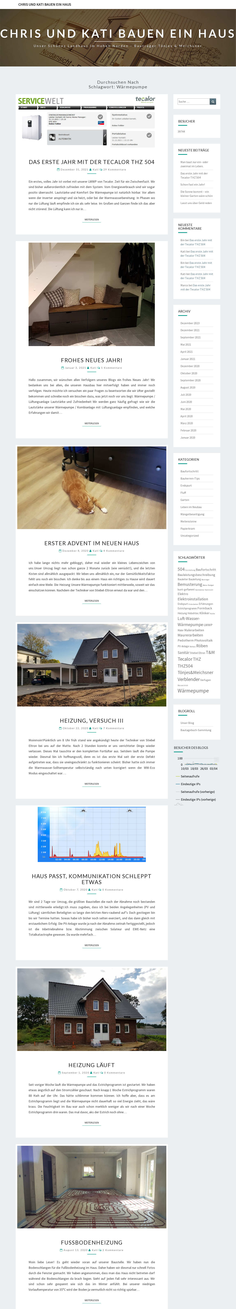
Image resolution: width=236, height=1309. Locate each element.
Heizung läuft (91, 1065)
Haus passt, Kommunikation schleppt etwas (92, 879)
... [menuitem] (217, 759)
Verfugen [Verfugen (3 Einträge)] (205, 680)
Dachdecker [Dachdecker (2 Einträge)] (199, 590)
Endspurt (186, 485)
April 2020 (187, 416)
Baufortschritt (190, 471)
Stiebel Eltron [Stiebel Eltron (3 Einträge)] (197, 653)
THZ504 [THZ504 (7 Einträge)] (185, 666)
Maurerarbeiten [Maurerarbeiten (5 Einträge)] (190, 635)
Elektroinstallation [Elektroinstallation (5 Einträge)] (193, 599)
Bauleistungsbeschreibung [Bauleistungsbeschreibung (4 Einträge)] (196, 575)
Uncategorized (190, 535)
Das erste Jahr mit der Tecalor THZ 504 (92, 162)
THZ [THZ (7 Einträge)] (197, 659)
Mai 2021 (186, 344)
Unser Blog (187, 723)
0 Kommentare (112, 889)
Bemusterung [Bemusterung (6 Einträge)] (190, 584)
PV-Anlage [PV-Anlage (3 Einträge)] (183, 646)
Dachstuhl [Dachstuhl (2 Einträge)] (209, 590)
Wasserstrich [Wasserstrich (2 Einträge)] (183, 685)
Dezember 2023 (190, 323)
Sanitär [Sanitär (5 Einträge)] (183, 652)
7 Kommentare (113, 728)
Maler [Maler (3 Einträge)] (181, 630)
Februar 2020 (188, 430)
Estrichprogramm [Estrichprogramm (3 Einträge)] (187, 608)
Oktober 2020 (189, 373)
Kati (96, 169)
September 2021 (191, 337)
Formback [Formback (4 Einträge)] (204, 608)
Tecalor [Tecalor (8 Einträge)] (185, 659)
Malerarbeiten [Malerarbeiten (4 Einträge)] (194, 630)
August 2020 (188, 387)
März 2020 (187, 423)
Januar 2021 (188, 359)
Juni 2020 (186, 402)
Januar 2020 (188, 437)
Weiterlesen (93, 219)
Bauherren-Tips (190, 478)
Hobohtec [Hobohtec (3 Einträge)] (193, 613)
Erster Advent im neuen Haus (91, 543)
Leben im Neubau (191, 507)
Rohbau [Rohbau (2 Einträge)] (193, 646)
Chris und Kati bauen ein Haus (44, 4)
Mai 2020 (186, 409)
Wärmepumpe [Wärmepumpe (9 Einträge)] (193, 690)
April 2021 (187, 351)
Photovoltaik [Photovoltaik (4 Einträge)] (203, 640)
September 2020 (191, 380)
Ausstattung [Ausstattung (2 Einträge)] (190, 570)
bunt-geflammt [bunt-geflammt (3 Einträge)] (186, 589)
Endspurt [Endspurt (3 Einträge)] (183, 604)
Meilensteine (188, 521)
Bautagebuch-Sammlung (196, 730)
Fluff (183, 492)
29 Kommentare (114, 169)
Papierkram (188, 528)
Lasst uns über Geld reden (196, 203)
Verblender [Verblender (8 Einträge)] (189, 679)
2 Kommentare (113, 1250)
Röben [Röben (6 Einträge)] (202, 645)
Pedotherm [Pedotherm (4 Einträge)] (186, 640)
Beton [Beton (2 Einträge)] (205, 585)
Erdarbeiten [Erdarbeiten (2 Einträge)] (193, 604)
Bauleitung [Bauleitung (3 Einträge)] (195, 579)
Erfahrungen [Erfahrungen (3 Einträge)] (206, 604)
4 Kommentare (113, 550)
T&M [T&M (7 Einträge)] (210, 652)
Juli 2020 (186, 394)
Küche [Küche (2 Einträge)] (212, 613)
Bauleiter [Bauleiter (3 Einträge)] (183, 579)
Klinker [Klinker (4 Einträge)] (204, 613)
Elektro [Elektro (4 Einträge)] (183, 594)
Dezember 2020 (190, 366)
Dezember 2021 (190, 330)
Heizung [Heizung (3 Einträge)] (182, 613)
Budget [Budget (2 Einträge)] (211, 585)
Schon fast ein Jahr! (193, 184)
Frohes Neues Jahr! (92, 360)
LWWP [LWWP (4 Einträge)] (208, 625)
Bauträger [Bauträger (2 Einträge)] (205, 579)
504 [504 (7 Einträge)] (181, 569)
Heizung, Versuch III (92, 720)
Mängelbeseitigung (192, 514)
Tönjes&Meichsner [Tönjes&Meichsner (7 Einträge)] (195, 672)
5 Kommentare (111, 367)
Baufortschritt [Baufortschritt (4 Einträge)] (206, 569)
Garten (185, 500)
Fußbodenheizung (92, 1242)
